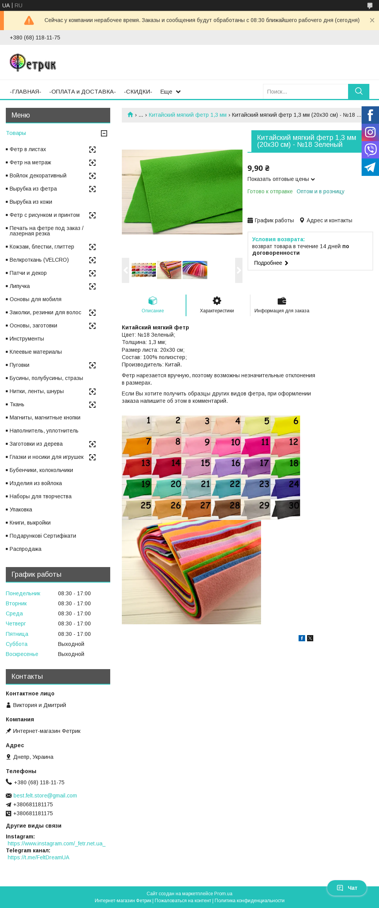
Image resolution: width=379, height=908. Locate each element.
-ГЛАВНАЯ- (25, 91)
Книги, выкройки (30, 523)
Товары (16, 132)
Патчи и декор (28, 273)
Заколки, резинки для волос (45, 312)
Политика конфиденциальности (250, 900)
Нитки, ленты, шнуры (37, 391)
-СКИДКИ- (138, 91)
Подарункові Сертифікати (43, 536)
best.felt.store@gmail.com (45, 795)
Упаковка (21, 509)
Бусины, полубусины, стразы (46, 378)
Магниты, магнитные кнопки (45, 417)
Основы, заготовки (33, 325)
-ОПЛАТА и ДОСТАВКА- (82, 91)
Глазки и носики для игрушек (47, 457)
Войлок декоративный (38, 175)
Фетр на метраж (30, 162)
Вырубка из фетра (33, 189)
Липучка (20, 286)
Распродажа (25, 549)
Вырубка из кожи (31, 202)
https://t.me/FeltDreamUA (38, 857)
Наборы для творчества (41, 496)
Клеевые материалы (36, 352)
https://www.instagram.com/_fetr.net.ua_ (57, 843)
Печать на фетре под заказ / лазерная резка (47, 231)
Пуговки (19, 365)
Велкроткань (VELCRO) (39, 260)
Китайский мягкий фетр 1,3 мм (188, 115)
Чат (346, 887)
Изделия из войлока (36, 483)
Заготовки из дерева (36, 444)
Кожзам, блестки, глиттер (42, 247)
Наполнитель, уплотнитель (44, 431)
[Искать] (358, 91)
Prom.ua (223, 893)
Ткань (17, 404)
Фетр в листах (28, 149)
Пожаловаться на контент (183, 900)
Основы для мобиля (35, 299)
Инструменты (27, 339)
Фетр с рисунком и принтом (45, 215)
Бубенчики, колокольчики (41, 470)
